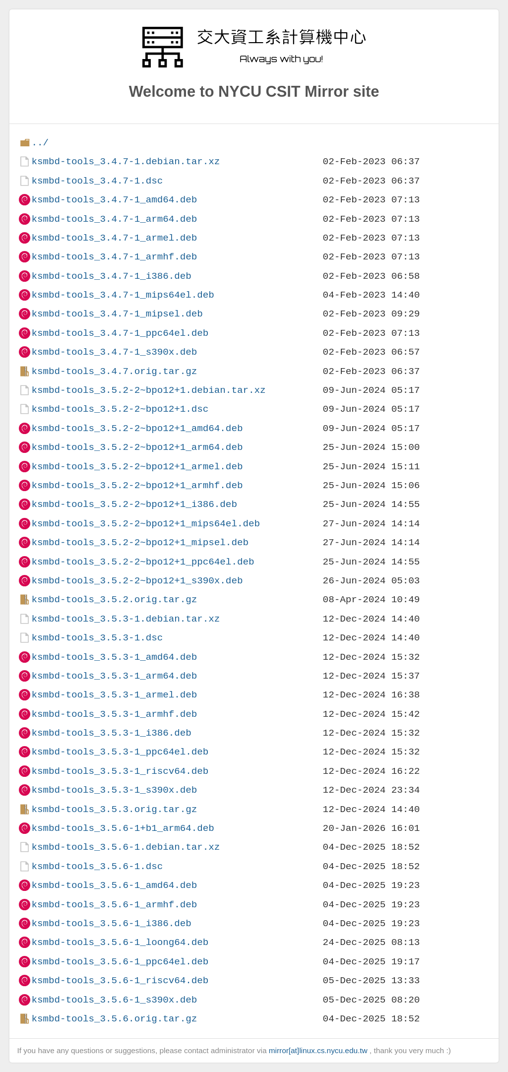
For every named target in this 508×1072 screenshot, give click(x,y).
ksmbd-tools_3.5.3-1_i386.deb (111, 733)
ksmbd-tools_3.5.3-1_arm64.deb (114, 676)
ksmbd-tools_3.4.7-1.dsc (97, 181)
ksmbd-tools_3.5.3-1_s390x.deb (114, 790)
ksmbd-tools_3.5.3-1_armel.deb (114, 694)
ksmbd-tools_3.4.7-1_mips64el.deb (122, 295)
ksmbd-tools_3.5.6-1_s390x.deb (114, 1000)
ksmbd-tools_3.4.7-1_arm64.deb (114, 219)
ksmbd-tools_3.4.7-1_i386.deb (111, 276)
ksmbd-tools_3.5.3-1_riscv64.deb (119, 771)
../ (40, 142)
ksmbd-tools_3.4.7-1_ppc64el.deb (119, 333)
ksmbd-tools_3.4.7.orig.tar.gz (114, 371)
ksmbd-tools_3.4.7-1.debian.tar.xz (125, 161)
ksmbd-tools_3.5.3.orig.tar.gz (114, 809)
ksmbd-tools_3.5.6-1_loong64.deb (119, 942)
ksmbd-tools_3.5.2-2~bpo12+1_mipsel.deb (139, 542)
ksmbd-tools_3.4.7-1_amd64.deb (114, 199)
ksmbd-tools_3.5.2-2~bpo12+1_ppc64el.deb (142, 561)
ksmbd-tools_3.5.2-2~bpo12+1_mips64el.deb (145, 523)
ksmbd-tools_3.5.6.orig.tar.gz (114, 1018)
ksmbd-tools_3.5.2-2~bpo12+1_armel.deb (137, 466)
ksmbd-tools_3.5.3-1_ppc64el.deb (119, 751)
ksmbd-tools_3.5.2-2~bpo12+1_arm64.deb (137, 447)
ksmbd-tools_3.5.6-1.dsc (97, 866)
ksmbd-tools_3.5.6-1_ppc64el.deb (119, 961)
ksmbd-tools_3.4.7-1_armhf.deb (114, 256)
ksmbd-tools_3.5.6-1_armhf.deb (114, 904)
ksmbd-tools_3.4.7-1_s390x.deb (114, 352)
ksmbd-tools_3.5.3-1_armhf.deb (114, 714)
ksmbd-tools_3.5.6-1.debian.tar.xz (125, 847)
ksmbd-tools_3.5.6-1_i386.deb (111, 923)
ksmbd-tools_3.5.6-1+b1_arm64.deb (122, 828)
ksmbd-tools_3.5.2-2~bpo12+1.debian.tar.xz (148, 390)
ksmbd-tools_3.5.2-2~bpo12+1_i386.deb (134, 504)
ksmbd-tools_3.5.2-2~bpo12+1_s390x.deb (137, 580)
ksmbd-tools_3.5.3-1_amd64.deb (114, 657)
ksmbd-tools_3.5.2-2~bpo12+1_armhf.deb (137, 485)
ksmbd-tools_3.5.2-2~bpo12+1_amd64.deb (137, 428)
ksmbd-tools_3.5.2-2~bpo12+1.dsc (119, 409)
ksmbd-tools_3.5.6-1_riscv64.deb (119, 980)
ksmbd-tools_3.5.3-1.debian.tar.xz (125, 619)
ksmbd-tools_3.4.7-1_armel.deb (114, 238)
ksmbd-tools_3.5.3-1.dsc (97, 637)
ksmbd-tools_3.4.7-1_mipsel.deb (116, 313)
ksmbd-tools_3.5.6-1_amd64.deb (114, 885)
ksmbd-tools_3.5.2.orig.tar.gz (114, 599)
